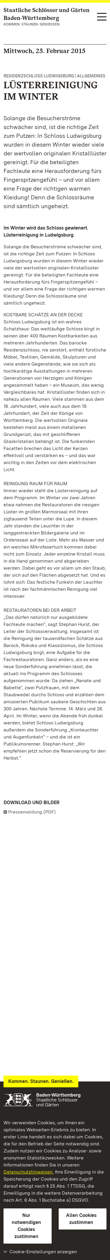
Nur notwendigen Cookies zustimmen (26, 1226)
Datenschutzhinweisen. (29, 1172)
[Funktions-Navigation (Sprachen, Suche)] (101, 17)
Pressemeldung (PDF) (32, 812)
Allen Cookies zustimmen (81, 1219)
